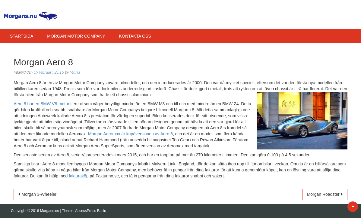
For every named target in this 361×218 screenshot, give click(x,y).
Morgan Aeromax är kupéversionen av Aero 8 (130, 133)
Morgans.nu (50, 211)
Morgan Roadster (323, 194)
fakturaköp (78, 175)
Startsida (21, 36)
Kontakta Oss (135, 36)
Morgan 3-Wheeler (38, 194)
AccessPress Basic (90, 211)
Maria (75, 72)
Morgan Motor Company (76, 36)
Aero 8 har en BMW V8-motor (41, 103)
